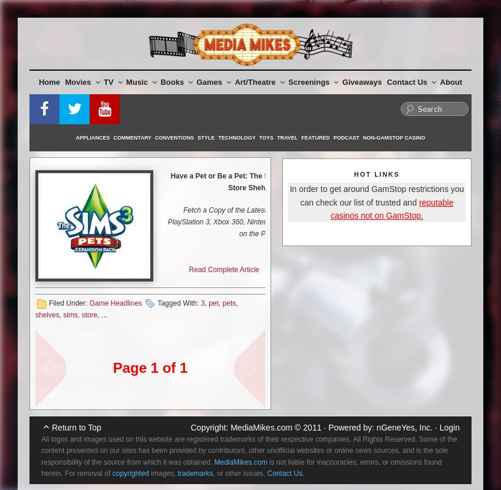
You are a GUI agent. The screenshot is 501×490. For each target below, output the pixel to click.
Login (450, 427)
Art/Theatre (259, 82)
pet (214, 303)
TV (113, 82)
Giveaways (362, 82)
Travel (287, 138)
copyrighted (131, 473)
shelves (47, 315)
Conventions (174, 138)
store (90, 315)
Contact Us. (286, 473)
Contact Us (411, 82)
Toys (266, 138)
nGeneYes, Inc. (405, 427)
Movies (82, 82)
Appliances (93, 138)
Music (141, 82)
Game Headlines (116, 303)
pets (229, 303)
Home (49, 82)
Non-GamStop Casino (394, 138)
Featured (315, 138)
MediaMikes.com (261, 427)
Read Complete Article (224, 270)
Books (176, 82)
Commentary (133, 138)
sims (70, 315)
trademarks (195, 473)
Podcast (347, 138)
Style (206, 138)
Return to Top (76, 427)
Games (214, 82)
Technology (237, 138)
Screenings (313, 82)
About (451, 82)
